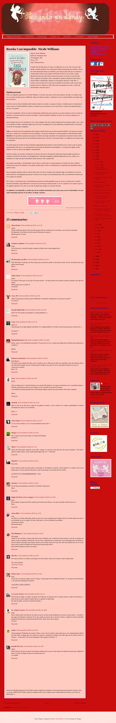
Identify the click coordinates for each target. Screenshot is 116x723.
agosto (96, 230)
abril (95, 243)
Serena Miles (15, 513)
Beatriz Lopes (15, 574)
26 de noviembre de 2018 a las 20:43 (26, 378)
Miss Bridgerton (16, 533)
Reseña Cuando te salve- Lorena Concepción (101, 197)
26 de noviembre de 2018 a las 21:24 (28, 402)
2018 (94, 159)
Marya (105, 383)
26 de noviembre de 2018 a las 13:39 (29, 296)
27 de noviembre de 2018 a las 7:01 (26, 447)
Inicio (47, 703)
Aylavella (14, 483)
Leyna (13, 322)
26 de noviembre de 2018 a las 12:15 (35, 243)
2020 (94, 153)
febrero (96, 249)
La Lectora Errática (17, 594)
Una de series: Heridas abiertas (103, 190)
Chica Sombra (15, 421)
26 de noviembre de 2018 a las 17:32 (26, 322)
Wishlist (67, 36)
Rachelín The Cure (17, 646)
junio (96, 237)
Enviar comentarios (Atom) (20, 707)
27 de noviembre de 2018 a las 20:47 (32, 533)
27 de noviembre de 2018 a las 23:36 (31, 574)
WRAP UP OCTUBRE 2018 (102, 193)
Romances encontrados (18, 358)
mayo (96, 240)
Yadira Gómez (15, 275)
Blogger (79, 719)
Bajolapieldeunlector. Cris (19, 340)
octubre (96, 224)
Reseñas (29, 36)
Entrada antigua (79, 703)
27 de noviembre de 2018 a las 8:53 (28, 461)
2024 (94, 140)
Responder (14, 237)
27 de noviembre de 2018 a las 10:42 (44, 497)
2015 (94, 262)
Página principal (13, 36)
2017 (94, 256)
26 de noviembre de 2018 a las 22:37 (31, 421)
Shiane (13, 447)
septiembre (97, 227)
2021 (94, 150)
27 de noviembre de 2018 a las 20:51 (28, 555)
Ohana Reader (15, 225)
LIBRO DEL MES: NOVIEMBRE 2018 (100, 168)
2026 (94, 134)
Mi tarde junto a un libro (19, 259)
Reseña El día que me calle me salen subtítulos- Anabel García (100, 366)
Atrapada (14, 402)
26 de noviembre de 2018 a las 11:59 (31, 225)
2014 (94, 265)
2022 (94, 147)
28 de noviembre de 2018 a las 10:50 (27, 630)
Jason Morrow (59, 719)
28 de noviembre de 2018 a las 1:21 (34, 594)
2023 (94, 144)
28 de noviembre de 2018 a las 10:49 (36, 610)
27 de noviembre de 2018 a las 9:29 (28, 483)
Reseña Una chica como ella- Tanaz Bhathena (102, 202)
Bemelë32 (14, 461)
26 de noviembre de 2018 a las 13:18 (31, 275)
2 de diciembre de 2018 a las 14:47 (34, 646)
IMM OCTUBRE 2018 (100, 206)
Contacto (79, 36)
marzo (96, 246)
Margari (14, 433)
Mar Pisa (14, 555)
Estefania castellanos (17, 243)
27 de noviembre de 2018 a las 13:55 (30, 513)
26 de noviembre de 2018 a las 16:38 (35, 310)
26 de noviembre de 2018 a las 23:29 (27, 433)
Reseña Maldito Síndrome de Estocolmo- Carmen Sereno (103, 210)
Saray (13, 378)
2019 (94, 156)
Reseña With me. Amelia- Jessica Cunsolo (101, 173)
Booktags (42, 36)
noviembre (97, 165)
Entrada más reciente (12, 703)
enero (96, 252)
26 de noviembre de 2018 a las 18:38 (36, 358)
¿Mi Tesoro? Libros (17, 564)
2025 (94, 137)
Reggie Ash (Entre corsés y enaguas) (22, 497)
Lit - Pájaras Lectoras (18, 610)
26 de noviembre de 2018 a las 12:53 (38, 259)
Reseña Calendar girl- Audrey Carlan (101, 312)
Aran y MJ (14, 296)
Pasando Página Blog (17, 310)
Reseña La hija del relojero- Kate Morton (102, 186)
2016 (94, 259)
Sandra (13, 630)
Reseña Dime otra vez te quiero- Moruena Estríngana (103, 214)
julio (95, 234)
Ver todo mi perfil (95, 397)
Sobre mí (55, 36)
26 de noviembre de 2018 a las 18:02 (38, 340)
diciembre (97, 162)
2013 (94, 269)
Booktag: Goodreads (100, 182)
